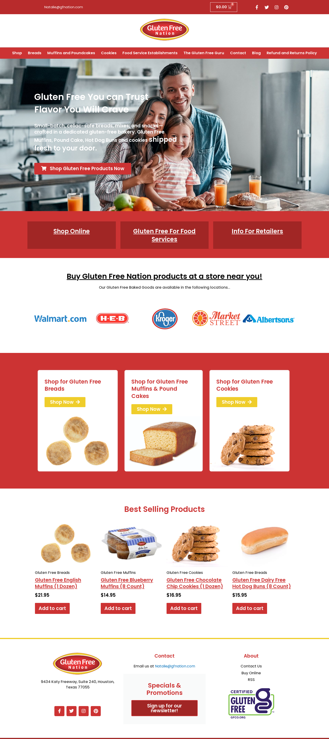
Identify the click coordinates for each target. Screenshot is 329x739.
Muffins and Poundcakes (71, 53)
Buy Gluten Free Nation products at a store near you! (164, 276)
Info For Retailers (257, 231)
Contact (238, 53)
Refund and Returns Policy (292, 53)
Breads (34, 53)
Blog (256, 53)
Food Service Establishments (150, 53)
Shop (17, 53)
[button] (39, 319)
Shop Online (71, 231)
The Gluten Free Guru (203, 53)
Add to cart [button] (52, 609)
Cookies (109, 53)
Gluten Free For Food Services (164, 235)
